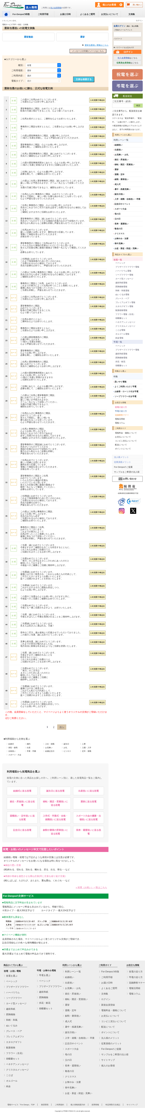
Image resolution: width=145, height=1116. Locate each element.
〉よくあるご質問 (108, 988)
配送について (121, 445)
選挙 (82, 37)
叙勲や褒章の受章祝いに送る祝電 (55, 832)
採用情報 (95, 1105)
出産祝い (118, 150)
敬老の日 (118, 229)
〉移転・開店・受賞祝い (75, 999)
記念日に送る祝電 (22, 830)
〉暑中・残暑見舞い (73, 1027)
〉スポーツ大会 (71, 1049)
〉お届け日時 (106, 983)
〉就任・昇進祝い (72, 994)
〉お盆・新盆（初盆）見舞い (77, 1093)
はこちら (127, 58)
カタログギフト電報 (124, 306)
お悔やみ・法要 (121, 238)
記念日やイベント (122, 204)
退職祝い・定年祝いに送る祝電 (22, 818)
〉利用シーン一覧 (72, 971)
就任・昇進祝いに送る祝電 (22, 803)
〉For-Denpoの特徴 (109, 971)
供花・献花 (120, 361)
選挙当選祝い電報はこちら (96, 45)
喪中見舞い (119, 243)
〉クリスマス (69, 1076)
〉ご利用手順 (106, 977)
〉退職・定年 (69, 1010)
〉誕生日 (65, 744)
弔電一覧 (118, 342)
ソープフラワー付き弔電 (125, 396)
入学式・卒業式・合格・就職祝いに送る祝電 (55, 818)
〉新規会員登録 (107, 1005)
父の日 (118, 219)
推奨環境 (44, 1105)
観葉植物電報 (121, 310)
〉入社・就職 (48, 744)
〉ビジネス (66, 751)
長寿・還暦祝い (121, 224)
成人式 (118, 184)
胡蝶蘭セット (121, 318)
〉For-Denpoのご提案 (110, 1049)
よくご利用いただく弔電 (125, 386)
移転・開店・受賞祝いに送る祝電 (55, 803)
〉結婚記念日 (48, 751)
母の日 (118, 214)
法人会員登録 (55, 8)
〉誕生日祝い (69, 1032)
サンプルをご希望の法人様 (126, 472)
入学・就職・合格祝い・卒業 (127, 199)
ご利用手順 (43, 14)
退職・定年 (119, 174)
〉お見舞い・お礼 (72, 988)
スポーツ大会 (120, 209)
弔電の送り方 (121, 411)
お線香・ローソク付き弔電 (126, 391)
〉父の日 (67, 1060)
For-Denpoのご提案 (123, 467)
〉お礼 (64, 748)
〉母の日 (67, 1054)
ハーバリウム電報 (123, 271)
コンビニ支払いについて (126, 441)
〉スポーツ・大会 (14, 755)
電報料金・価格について (126, 433)
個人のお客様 (109, 5)
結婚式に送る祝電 (22, 791)
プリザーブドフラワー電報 (127, 267)
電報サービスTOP (9, 25)
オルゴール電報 (122, 334)
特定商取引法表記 (112, 1105)
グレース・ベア (122, 298)
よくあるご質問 (87, 14)
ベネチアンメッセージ (125, 322)
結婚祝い (118, 145)
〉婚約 (27, 744)
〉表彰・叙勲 (12, 748)
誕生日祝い (119, 194)
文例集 (131, 14)
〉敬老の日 (68, 1071)
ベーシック (120, 263)
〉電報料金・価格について (112, 1010)
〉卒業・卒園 (30, 751)
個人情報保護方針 (78, 1105)
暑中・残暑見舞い (122, 189)
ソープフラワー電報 (124, 275)
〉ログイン (104, 999)
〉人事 (83, 744)
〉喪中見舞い (69, 1087)
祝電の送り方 (121, 407)
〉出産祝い (68, 983)
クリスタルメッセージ (125, 326)
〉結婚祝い (68, 977)
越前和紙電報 (121, 283)
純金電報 (119, 338)
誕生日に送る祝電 (55, 791)
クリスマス (119, 233)
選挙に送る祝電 (88, 801)
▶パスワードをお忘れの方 (124, 47)
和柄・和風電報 (122, 290)
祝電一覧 (118, 260)
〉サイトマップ (107, 1060)
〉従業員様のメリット (110, 1043)
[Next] (61, 727)
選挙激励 (28, 37)
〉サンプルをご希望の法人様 (113, 1054)
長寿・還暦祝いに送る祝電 (88, 832)
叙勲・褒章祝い (121, 179)
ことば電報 (120, 330)
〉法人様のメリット (109, 1038)
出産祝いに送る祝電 (88, 791)
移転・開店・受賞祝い (124, 164)
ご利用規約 (59, 1105)
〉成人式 (67, 1021)
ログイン (139, 21)
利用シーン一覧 (121, 140)
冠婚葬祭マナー (122, 415)
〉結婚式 (10, 744)
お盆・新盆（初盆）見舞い (126, 248)
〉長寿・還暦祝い (72, 1065)
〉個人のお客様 (107, 1065)
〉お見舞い (48, 748)
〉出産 (27, 748)
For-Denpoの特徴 (21, 14)
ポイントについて (123, 449)
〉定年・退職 (85, 751)
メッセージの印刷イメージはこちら (88, 51)
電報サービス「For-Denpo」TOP (21, 1105)
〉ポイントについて (109, 1032)
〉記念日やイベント (73, 1043)
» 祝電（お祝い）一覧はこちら (91, 887)
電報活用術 (120, 419)
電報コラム (120, 423)
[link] (134, 501)
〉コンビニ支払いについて (112, 1021)
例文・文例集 (23, 25)
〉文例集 (103, 994)
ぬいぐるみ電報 (122, 294)
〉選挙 (66, 1005)
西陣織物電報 (121, 286)
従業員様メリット (122, 462)
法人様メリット (121, 457)
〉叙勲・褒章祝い (72, 1016)
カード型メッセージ (124, 279)
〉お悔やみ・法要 (72, 1082)
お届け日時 (65, 14)
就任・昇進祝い (121, 159)
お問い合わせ (128, 478)
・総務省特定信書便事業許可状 (127, 493)
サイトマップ (132, 1105)
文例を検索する (84, 79)
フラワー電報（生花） (125, 314)
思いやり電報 (120, 382)
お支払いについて (109, 14)
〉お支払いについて (109, 1016)
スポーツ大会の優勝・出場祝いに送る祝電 (88, 818)
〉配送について (107, 1027)
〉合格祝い (11, 751)
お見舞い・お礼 (121, 155)
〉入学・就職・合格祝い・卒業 (78, 1038)
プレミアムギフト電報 (125, 302)
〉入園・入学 (85, 748)
